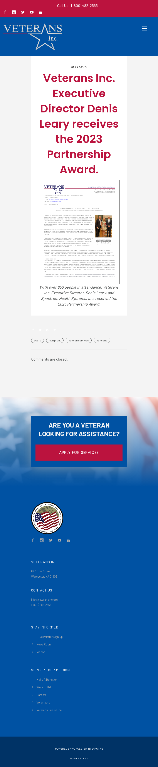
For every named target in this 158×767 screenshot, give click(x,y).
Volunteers (43, 702)
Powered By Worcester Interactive (79, 748)
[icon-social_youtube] (33, 12)
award (37, 340)
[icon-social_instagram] (15, 12)
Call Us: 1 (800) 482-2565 (77, 5)
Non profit (55, 340)
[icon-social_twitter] (24, 12)
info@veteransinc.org (44, 599)
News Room (44, 644)
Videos (41, 652)
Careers (42, 695)
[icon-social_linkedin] (40, 12)
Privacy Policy (79, 758)
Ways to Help (44, 687)
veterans (102, 340)
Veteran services (79, 340)
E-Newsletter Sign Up (50, 636)
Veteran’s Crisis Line (49, 710)
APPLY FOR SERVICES (79, 452)
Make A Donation (47, 679)
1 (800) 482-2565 (41, 605)
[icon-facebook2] (6, 12)
